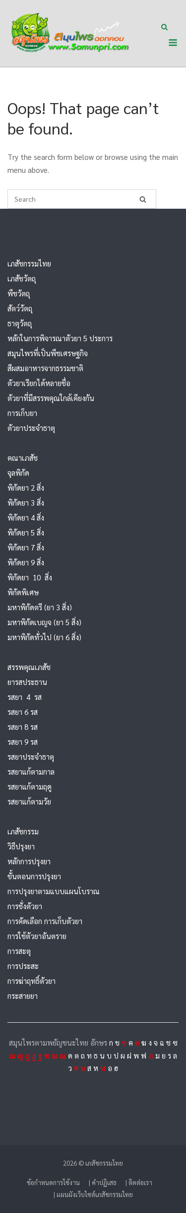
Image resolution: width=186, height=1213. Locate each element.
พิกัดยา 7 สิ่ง (25, 547)
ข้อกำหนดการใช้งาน (53, 1182)
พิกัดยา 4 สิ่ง (25, 517)
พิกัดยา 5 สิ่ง (25, 532)
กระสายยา (22, 995)
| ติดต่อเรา (138, 1182)
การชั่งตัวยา (24, 906)
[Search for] (81, 199)
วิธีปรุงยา (21, 846)
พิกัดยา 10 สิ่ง (29, 577)
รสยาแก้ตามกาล (31, 771)
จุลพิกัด (18, 472)
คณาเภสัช (22, 457)
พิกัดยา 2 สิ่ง (25, 487)
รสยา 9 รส (22, 741)
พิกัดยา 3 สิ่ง (25, 502)
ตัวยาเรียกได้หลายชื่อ (38, 383)
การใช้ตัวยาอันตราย (36, 936)
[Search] (142, 199)
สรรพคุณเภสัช (29, 667)
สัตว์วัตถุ (19, 308)
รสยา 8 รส (22, 726)
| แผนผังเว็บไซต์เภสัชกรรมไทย (93, 1194)
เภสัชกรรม (23, 831)
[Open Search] (164, 27)
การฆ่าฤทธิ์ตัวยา (31, 980)
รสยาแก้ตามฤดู (29, 786)
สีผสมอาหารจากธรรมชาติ (45, 368)
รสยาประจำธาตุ (30, 756)
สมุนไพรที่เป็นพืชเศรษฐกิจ (47, 353)
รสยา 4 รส (24, 696)
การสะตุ (19, 950)
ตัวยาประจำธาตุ (31, 427)
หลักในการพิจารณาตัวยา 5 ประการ (60, 338)
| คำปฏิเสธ (103, 1182)
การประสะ (23, 965)
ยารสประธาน (27, 681)
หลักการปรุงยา (29, 861)
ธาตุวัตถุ (19, 323)
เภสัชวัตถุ (21, 278)
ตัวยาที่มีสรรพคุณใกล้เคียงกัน (50, 398)
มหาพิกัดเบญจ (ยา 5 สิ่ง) (44, 622)
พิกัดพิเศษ (23, 592)
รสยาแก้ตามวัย (29, 801)
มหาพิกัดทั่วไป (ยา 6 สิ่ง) (44, 637)
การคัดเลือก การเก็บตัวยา (44, 921)
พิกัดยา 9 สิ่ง (25, 562)
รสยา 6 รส (22, 711)
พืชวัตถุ (18, 293)
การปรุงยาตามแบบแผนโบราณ (53, 891)
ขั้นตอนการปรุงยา (34, 876)
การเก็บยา (22, 412)
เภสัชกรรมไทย (29, 263)
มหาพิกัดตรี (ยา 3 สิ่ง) (39, 607)
